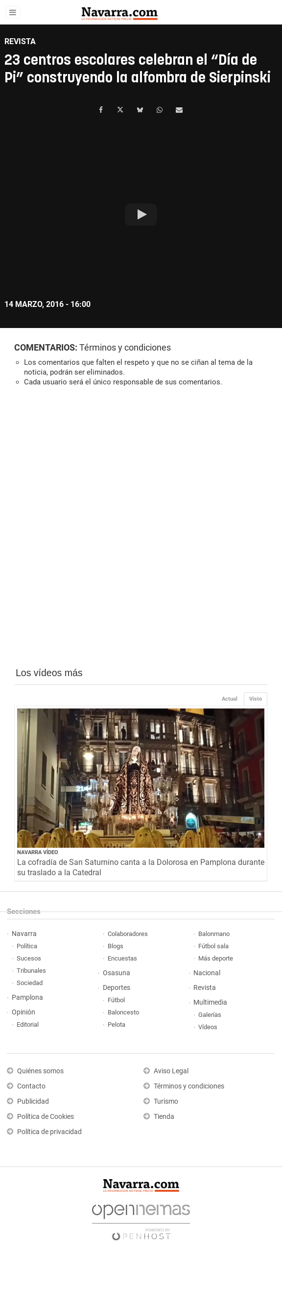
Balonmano (214, 933)
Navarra (24, 934)
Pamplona (27, 997)
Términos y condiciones (125, 347)
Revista (204, 988)
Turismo (166, 1101)
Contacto (31, 1086)
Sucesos (29, 958)
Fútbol (116, 1000)
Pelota (116, 1024)
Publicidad (33, 1101)
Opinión (23, 1012)
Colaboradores (128, 933)
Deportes (116, 988)
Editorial (28, 1024)
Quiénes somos (40, 1071)
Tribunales (31, 970)
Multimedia (210, 1002)
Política (27, 946)
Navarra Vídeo (37, 852)
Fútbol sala (213, 946)
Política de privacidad (49, 1132)
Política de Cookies (45, 1117)
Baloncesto (123, 1012)
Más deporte (215, 958)
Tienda (164, 1117)
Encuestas (122, 958)
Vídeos (207, 1027)
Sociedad (30, 982)
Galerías (209, 1014)
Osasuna (116, 973)
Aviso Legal (171, 1071)
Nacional (206, 973)
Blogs (115, 946)
